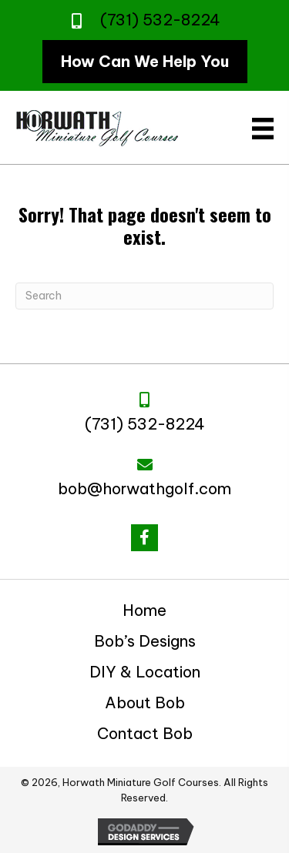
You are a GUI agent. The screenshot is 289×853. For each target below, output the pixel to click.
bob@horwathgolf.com (144, 488)
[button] (144, 537)
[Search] (144, 296)
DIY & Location (144, 671)
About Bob (145, 702)
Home (144, 610)
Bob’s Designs (145, 641)
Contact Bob (145, 733)
